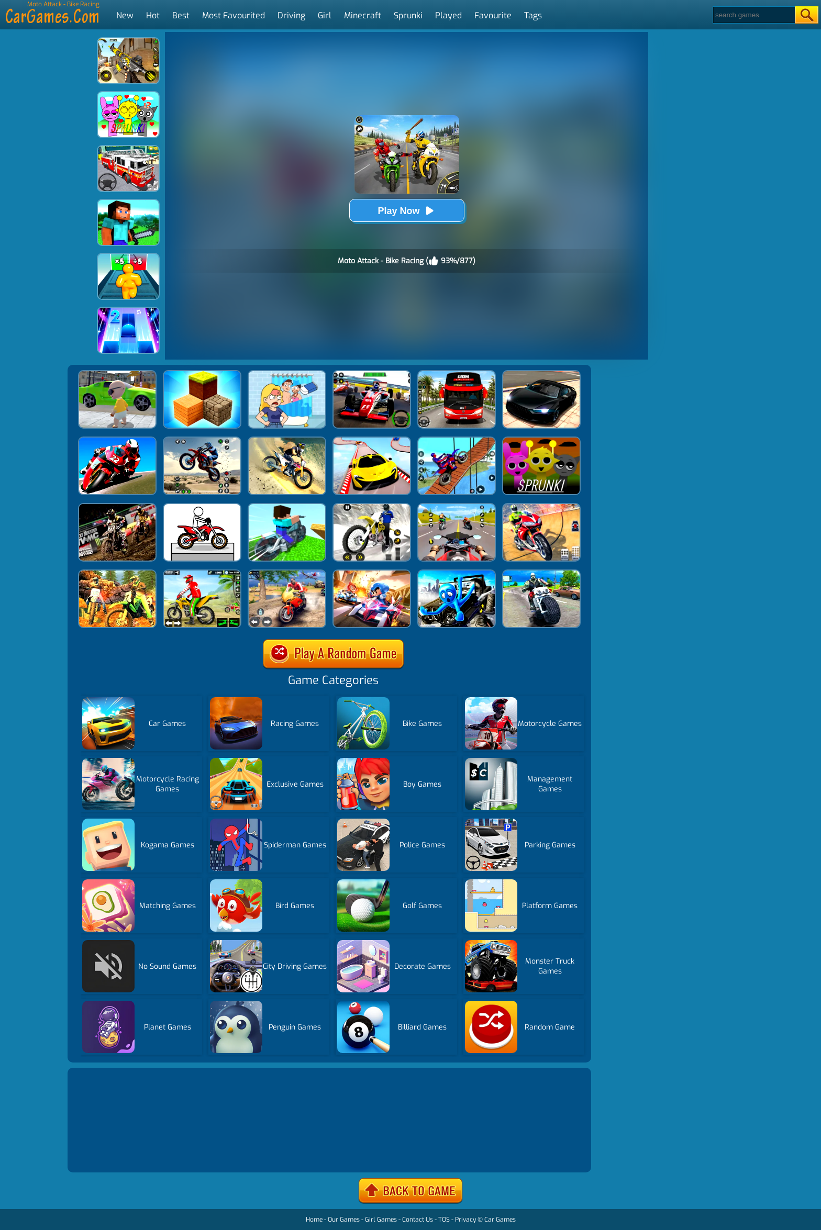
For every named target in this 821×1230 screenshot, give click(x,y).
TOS (444, 1219)
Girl (324, 15)
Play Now (406, 210)
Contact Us (417, 1219)
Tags (533, 15)
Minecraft (362, 15)
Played (448, 15)
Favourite (493, 15)
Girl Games (381, 1219)
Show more (105, 1151)
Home (314, 1219)
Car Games (500, 1219)
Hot (153, 15)
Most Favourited (233, 15)
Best (181, 15)
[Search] (753, 15)
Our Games (344, 1219)
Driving (291, 15)
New (125, 15)
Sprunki (408, 15)
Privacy (465, 1219)
